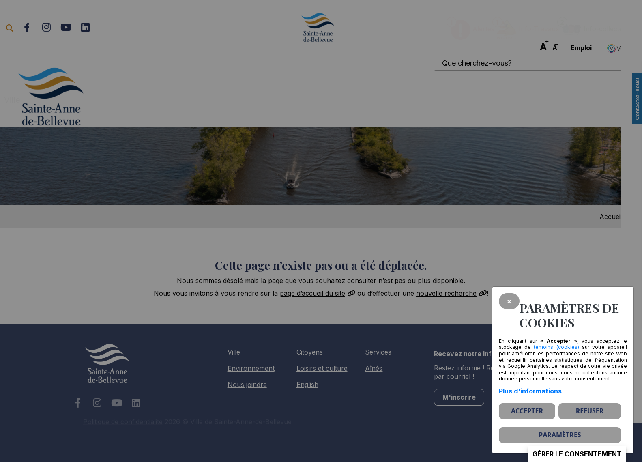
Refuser (590, 410)
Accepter (527, 410)
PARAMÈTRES (560, 434)
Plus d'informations (530, 391)
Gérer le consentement (577, 454)
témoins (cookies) (556, 347)
